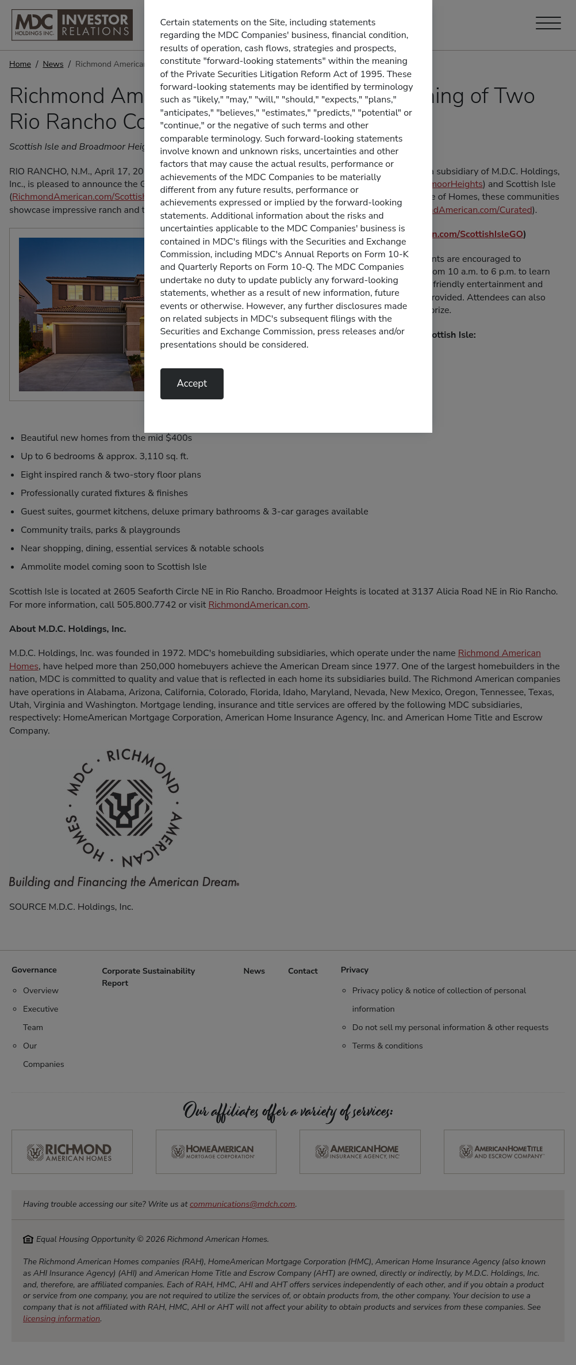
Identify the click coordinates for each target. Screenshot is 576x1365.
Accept (192, 383)
